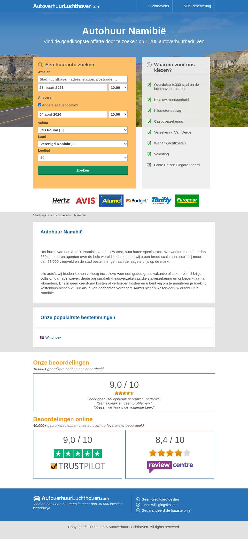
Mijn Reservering (197, 6)
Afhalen (44, 72)
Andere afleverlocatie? (60, 105)
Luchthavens (158, 6)
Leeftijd (44, 150)
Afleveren (46, 97)
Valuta (43, 123)
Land (42, 137)
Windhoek (51, 337)
